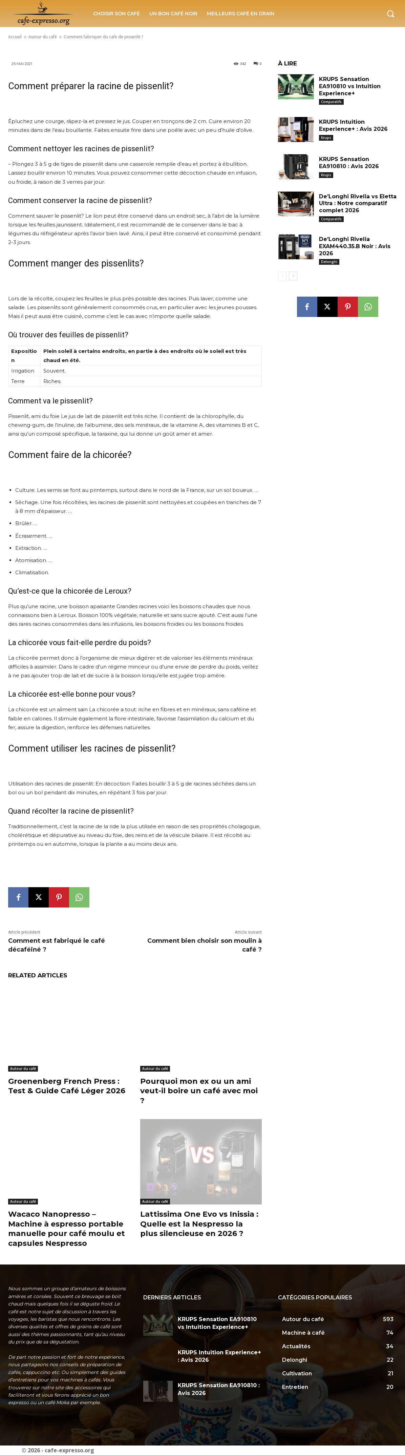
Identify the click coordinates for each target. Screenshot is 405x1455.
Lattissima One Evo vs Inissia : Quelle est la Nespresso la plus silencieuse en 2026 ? (199, 1224)
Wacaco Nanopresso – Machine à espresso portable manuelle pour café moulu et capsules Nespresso (66, 1229)
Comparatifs (331, 101)
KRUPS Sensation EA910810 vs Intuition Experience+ (350, 86)
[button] (390, 13)
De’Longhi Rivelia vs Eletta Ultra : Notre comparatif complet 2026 (358, 203)
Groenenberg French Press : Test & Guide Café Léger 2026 (66, 1086)
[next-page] (293, 276)
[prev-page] (282, 276)
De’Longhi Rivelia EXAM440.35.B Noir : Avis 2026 (354, 246)
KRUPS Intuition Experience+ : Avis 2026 (353, 125)
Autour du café (23, 1068)
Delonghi (329, 261)
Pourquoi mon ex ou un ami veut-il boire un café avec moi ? (199, 1091)
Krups (326, 137)
